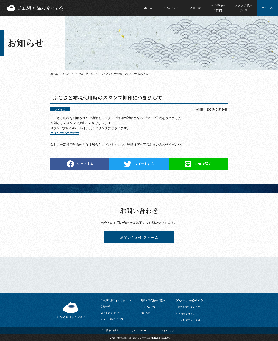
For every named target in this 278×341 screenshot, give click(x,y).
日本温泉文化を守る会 (187, 307)
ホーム (148, 8)
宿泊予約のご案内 (218, 8)
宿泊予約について (110, 313)
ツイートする (144, 164)
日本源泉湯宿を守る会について (117, 300)
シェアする (85, 164)
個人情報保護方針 (110, 330)
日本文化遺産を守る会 (187, 320)
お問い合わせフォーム (139, 237)
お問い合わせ (147, 306)
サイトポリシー (139, 330)
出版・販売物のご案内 (152, 300)
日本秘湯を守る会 (185, 313)
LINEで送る (203, 164)
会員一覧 (195, 8)
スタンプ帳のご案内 (243, 8)
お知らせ (145, 313)
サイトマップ (167, 330)
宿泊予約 (267, 8)
